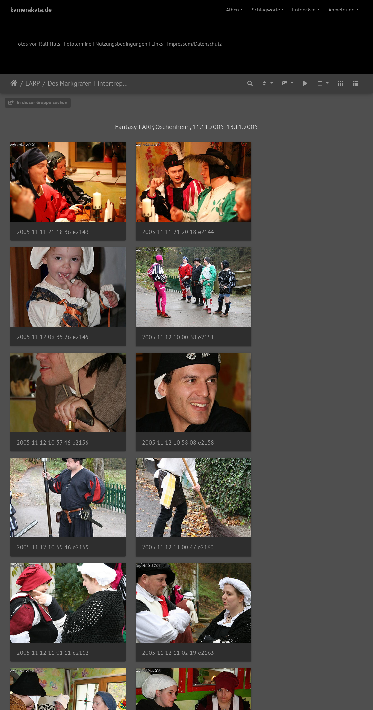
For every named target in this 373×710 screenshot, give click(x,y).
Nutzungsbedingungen (121, 43)
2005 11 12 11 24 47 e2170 (52, 637)
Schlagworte (266, 9)
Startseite (14, 83)
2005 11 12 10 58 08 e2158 (295, 330)
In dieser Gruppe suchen (37, 102)
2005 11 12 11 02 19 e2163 (53, 535)
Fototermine (77, 43)
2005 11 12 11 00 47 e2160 (173, 432)
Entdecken (304, 9)
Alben (232, 9)
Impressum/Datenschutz (194, 43)
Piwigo (200, 696)
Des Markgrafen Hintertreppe (88, 83)
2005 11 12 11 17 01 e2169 (294, 535)
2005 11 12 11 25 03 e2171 (173, 637)
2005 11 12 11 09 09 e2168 (173, 535)
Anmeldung (341, 9)
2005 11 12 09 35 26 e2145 (295, 228)
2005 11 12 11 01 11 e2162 (295, 433)
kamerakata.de (31, 9)
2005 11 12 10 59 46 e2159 (53, 432)
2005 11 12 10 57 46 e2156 (173, 330)
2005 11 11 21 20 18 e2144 (173, 228)
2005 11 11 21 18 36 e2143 (53, 228)
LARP (32, 83)
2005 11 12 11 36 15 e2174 (295, 637)
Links (157, 43)
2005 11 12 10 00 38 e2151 (53, 331)
